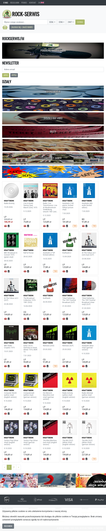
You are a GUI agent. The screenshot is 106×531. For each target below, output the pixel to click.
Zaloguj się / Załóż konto (22, 27)
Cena (61, 22)
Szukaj (80, 22)
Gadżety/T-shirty (53, 158)
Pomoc (24, 2)
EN (41, 2)
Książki (53, 145)
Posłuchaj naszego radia (53, 50)
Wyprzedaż (53, 171)
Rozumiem (8, 526)
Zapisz (5, 75)
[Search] (25, 22)
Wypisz (14, 75)
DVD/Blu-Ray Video (53, 118)
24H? (70, 22)
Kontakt (32, 2)
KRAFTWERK (9, 201)
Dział (51, 22)
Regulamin (14, 2)
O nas (5, 2)
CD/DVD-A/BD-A (53, 91)
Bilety (53, 131)
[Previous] (4, 467)
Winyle (53, 105)
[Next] (18, 467)
